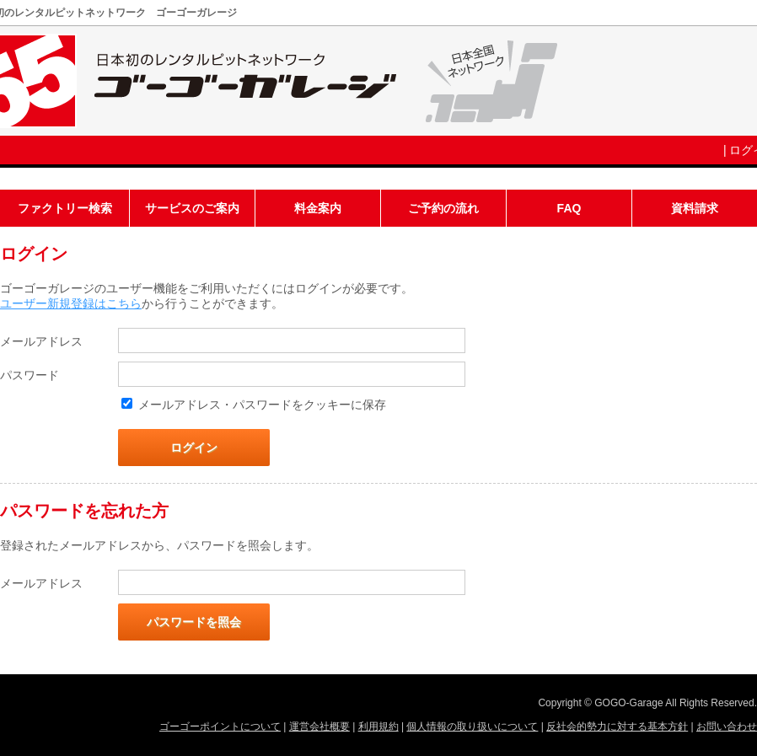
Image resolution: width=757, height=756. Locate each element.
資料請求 (694, 208)
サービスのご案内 (192, 208)
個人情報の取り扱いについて (472, 726)
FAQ (569, 208)
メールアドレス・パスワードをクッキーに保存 (262, 404)
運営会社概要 (319, 726)
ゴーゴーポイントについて (220, 726)
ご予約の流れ (443, 208)
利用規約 (378, 726)
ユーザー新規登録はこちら (71, 303)
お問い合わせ (726, 726)
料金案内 (317, 208)
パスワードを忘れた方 (84, 510)
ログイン (193, 447)
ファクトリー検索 (65, 208)
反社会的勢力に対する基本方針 (617, 726)
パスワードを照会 (194, 622)
